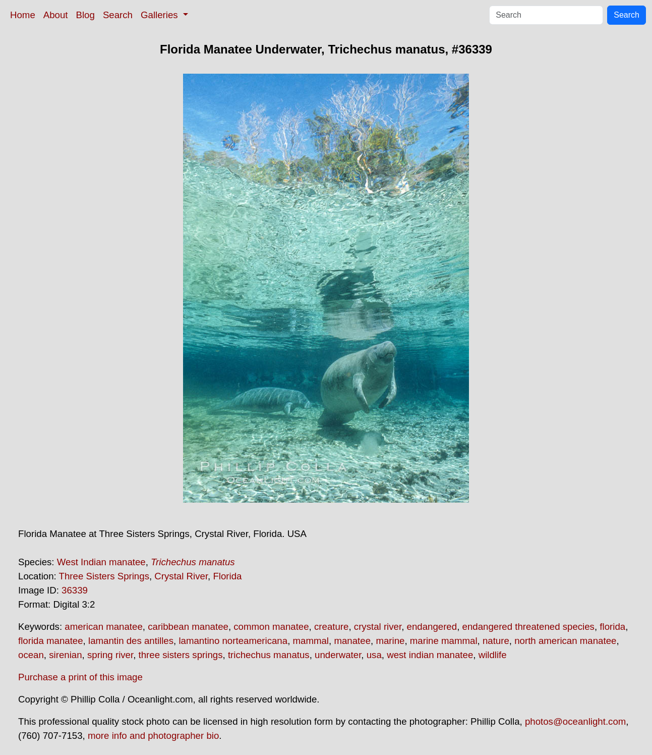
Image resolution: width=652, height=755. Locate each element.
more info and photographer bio (153, 735)
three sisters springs (181, 655)
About (55, 15)
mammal (311, 640)
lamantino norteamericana (233, 640)
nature (496, 640)
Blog (85, 15)
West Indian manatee (101, 562)
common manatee (271, 626)
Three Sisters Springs (104, 576)
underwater (338, 655)
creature (331, 626)
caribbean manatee (188, 626)
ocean (31, 655)
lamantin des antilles (130, 640)
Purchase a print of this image (80, 677)
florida (612, 626)
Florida (227, 576)
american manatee (104, 626)
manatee (352, 640)
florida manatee (50, 640)
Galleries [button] (161, 15)
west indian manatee (430, 655)
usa (374, 655)
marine (390, 640)
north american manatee (565, 640)
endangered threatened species (528, 626)
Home (22, 15)
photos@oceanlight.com (575, 721)
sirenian (65, 655)
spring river (110, 655)
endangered (432, 626)
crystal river (377, 626)
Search (118, 15)
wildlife (493, 655)
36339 (75, 590)
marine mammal (444, 640)
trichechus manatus (269, 655)
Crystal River (181, 576)
